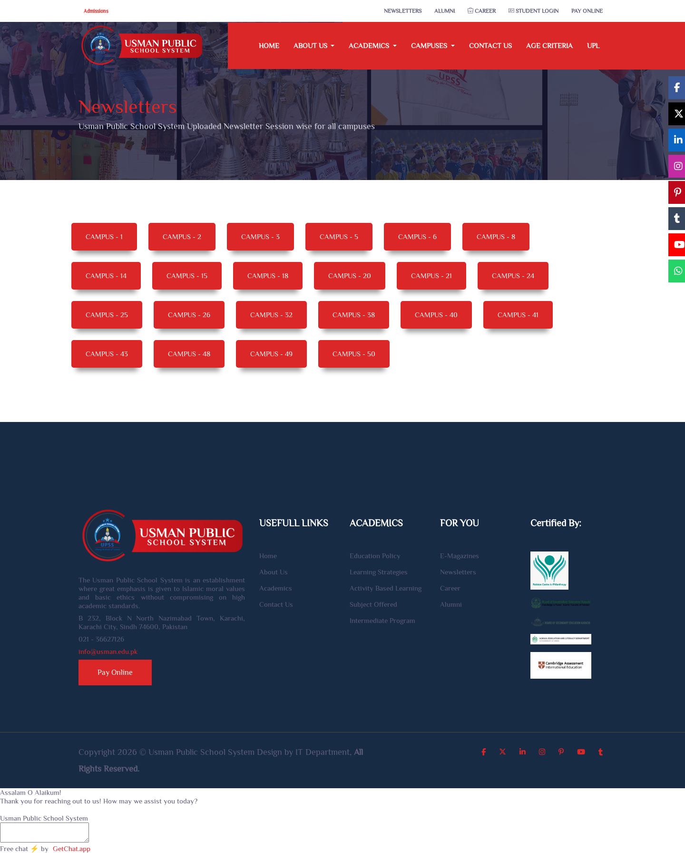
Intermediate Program (382, 620)
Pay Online (587, 11)
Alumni (444, 11)
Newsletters (402, 11)
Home (269, 45)
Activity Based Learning (385, 588)
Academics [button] (370, 45)
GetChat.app (71, 848)
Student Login (533, 11)
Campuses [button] (430, 45)
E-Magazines (459, 556)
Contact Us (490, 45)
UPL (593, 45)
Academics (275, 588)
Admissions (96, 11)
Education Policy (375, 556)
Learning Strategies (379, 572)
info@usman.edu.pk (107, 651)
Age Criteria (549, 45)
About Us (273, 572)
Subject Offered (373, 604)
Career (482, 11)
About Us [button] (311, 45)
